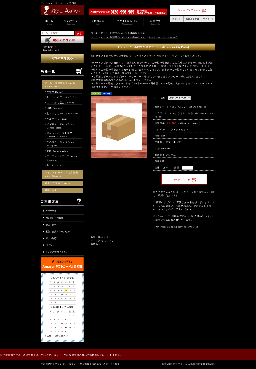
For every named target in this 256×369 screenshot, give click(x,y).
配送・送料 (51, 224)
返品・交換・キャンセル (58, 231)
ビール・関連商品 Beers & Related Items (60, 85)
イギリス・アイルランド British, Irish (61, 126)
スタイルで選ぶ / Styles (60, 102)
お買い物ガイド (99, 237)
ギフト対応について (102, 240)
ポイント (50, 245)
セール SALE (54, 165)
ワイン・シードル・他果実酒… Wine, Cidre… (62, 174)
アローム (171, 154)
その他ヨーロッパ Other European (60, 144)
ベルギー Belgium (57, 118)
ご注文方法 (51, 211)
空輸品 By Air (55, 91)
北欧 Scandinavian (57, 151)
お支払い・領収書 (54, 217)
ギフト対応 (51, 238)
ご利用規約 (47, 364)
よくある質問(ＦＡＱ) (56, 252)
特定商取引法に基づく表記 (94, 364)
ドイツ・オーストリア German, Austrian (59, 135)
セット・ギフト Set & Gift (62, 97)
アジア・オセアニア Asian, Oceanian (62, 158)
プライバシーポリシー (66, 364)
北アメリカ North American (62, 113)
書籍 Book (51, 190)
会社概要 (115, 364)
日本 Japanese (55, 108)
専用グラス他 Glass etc (58, 183)
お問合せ (96, 244)
